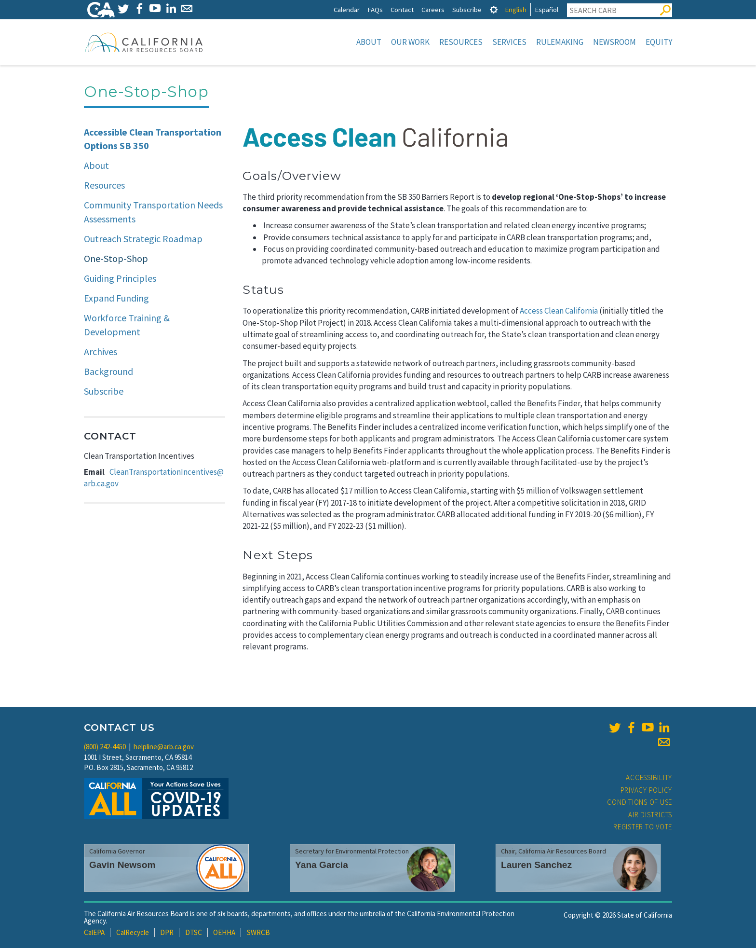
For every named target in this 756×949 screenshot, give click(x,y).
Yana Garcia (321, 866)
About (368, 42)
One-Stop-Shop (116, 259)
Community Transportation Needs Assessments (153, 213)
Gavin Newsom (122, 866)
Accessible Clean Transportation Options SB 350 (152, 140)
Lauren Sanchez (536, 866)
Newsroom (614, 42)
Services (509, 42)
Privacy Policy (647, 791)
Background (108, 372)
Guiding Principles (120, 279)
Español (546, 9)
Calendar (347, 9)
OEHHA (224, 933)
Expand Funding (116, 299)
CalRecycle (132, 933)
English (515, 9)
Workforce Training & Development (127, 326)
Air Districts (650, 815)
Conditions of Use (639, 803)
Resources (461, 42)
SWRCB (258, 933)
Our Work (410, 42)
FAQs (375, 9)
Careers (433, 9)
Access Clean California (559, 311)
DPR (167, 933)
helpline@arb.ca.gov (164, 747)
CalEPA (94, 933)
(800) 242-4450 (105, 747)
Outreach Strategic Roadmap (143, 240)
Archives (100, 352)
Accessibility (649, 778)
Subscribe (467, 9)
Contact (402, 9)
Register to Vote (642, 827)
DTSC (193, 933)
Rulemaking (559, 42)
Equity (659, 42)
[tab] (493, 9)
